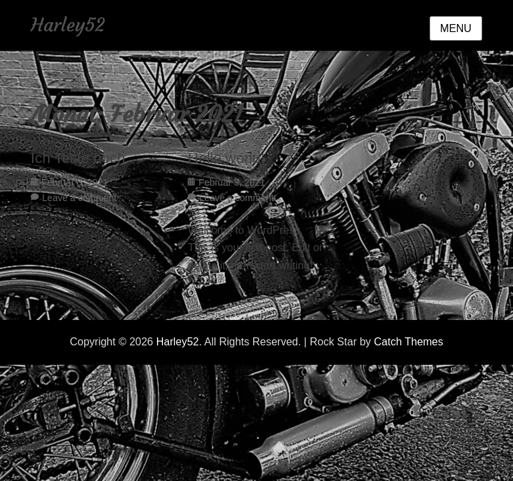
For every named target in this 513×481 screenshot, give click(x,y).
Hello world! (226, 158)
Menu (456, 28)
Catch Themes (409, 341)
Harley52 (68, 25)
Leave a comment (79, 197)
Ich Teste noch (78, 158)
